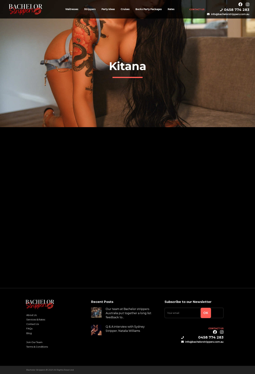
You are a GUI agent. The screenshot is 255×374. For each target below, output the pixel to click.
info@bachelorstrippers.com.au (228, 14)
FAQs (29, 328)
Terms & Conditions (37, 346)
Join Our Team (34, 342)
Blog (29, 333)
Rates (171, 9)
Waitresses (71, 9)
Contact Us (196, 9)
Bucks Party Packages (148, 9)
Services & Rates (35, 319)
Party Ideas (108, 9)
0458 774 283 (234, 9)
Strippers (90, 9)
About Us (31, 315)
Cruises (125, 9)
